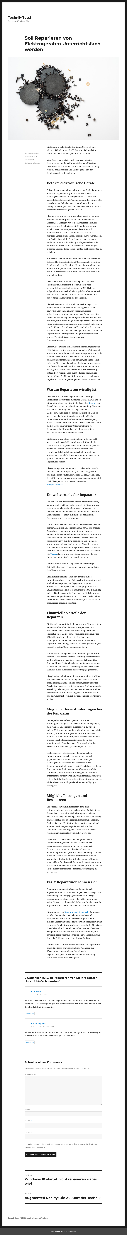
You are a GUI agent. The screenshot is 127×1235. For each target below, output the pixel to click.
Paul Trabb (36, 991)
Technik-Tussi (19, 17)
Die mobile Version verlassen (63, 1231)
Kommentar (31, 1074)
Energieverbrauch (55, 484)
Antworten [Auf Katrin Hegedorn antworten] (30, 1042)
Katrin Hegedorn (39, 1023)
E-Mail (28, 1121)
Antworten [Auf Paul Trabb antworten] (30, 1013)
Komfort (92, 403)
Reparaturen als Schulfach (76, 912)
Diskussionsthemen (32, 163)
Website (29, 1132)
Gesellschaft (29, 160)
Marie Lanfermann (32, 153)
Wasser (53, 554)
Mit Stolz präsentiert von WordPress (34, 1218)
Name (28, 1109)
